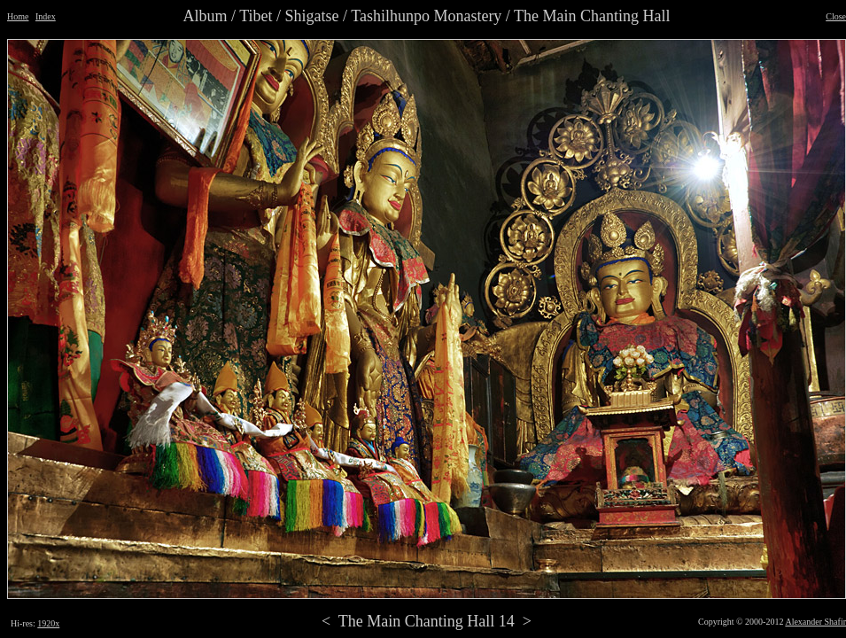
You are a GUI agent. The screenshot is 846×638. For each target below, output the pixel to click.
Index (45, 16)
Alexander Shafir (815, 621)
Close (836, 16)
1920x (48, 623)
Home (17, 16)
